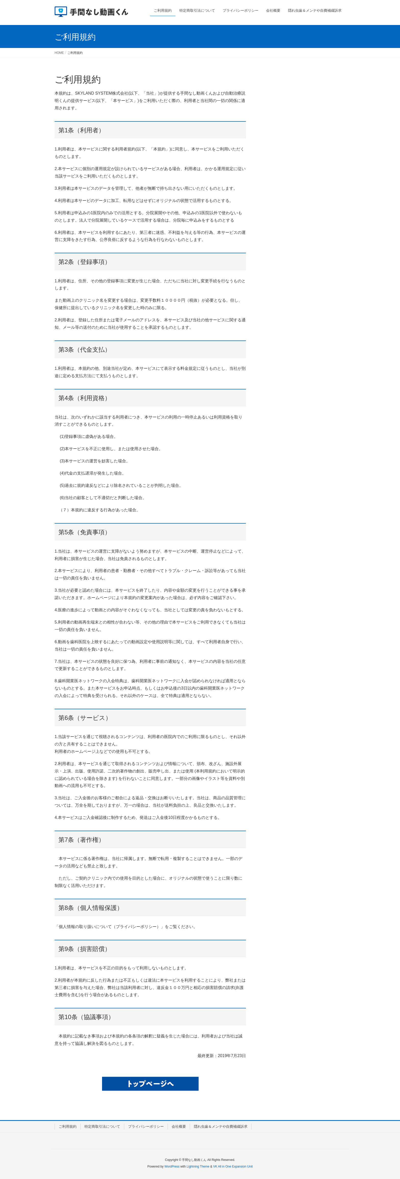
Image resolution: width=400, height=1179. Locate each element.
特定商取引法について (102, 1126)
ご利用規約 (68, 1126)
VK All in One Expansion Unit (233, 1166)
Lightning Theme (198, 1166)
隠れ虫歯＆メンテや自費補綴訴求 (220, 1126)
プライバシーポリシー (146, 1126)
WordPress (171, 1166)
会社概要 (179, 1126)
